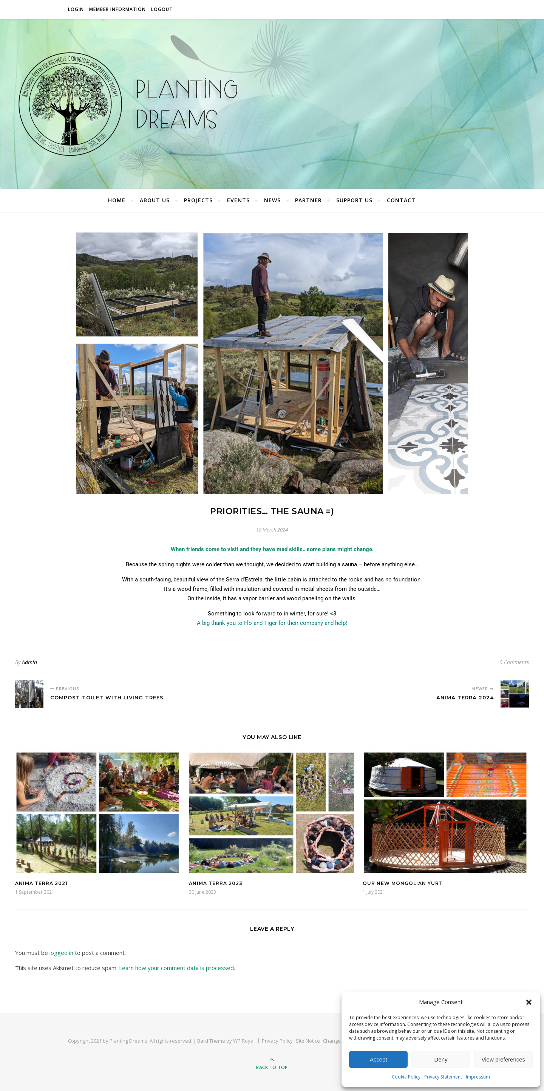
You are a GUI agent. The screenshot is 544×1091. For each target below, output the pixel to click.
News (272, 200)
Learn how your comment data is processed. (177, 968)
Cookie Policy (406, 1077)
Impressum (478, 1077)
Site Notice (308, 1040)
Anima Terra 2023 (216, 883)
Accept (378, 1059)
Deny (440, 1059)
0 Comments (514, 662)
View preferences (503, 1059)
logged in (61, 952)
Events (238, 200)
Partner (308, 200)
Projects (198, 200)
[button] (529, 1002)
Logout (162, 9)
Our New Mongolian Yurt (403, 883)
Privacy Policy (277, 1040)
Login (76, 9)
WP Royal (244, 1040)
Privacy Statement (443, 1077)
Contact (401, 200)
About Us (155, 200)
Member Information (117, 9)
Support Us (354, 200)
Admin (29, 662)
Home (116, 200)
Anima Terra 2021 (41, 883)
